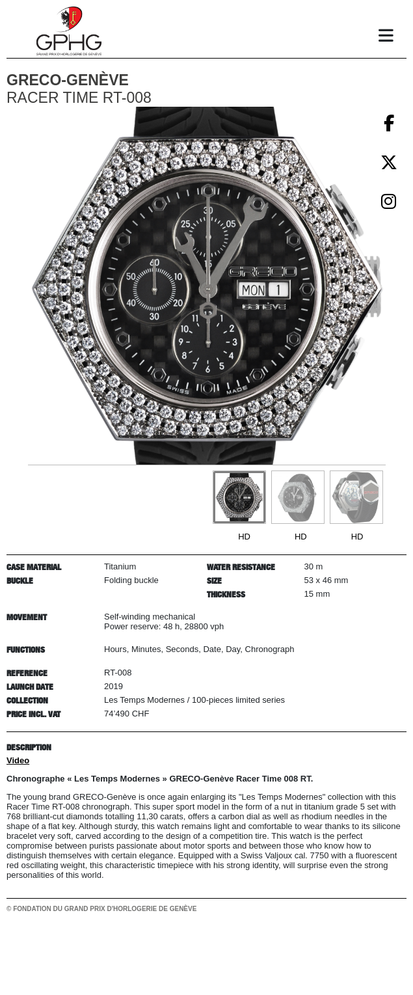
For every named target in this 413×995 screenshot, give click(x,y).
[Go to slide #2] (298, 497)
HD (244, 536)
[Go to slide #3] (356, 497)
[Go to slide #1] (239, 497)
